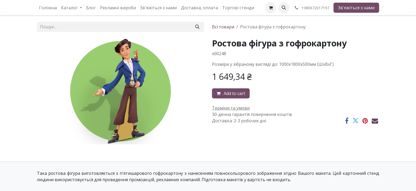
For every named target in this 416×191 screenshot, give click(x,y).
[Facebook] (347, 121)
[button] (283, 7)
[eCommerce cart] (270, 7)
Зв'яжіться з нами (356, 8)
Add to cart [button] (230, 93)
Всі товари (223, 27)
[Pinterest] (365, 121)
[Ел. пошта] (375, 121)
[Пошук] (197, 27)
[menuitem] (48, 7)
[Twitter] (355, 121)
